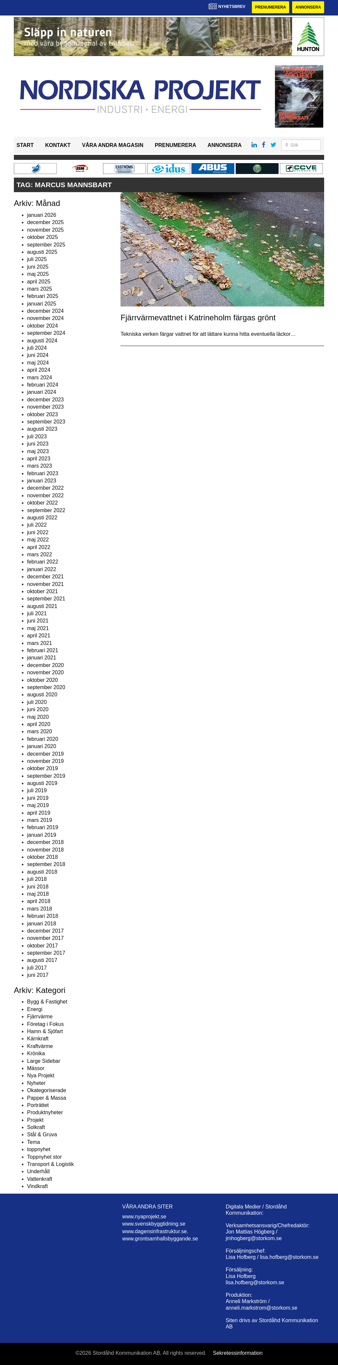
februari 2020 (42, 739)
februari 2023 (42, 473)
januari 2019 (41, 835)
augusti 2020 (42, 694)
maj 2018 (38, 894)
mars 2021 (39, 643)
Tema (33, 1142)
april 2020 (38, 724)
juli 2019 (37, 790)
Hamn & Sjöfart (45, 1031)
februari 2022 (42, 562)
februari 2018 (42, 916)
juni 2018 (38, 886)
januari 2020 (41, 746)
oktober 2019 (42, 768)
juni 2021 (38, 621)
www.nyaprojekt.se (144, 1216)
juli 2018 (37, 879)
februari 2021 (42, 650)
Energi (34, 1009)
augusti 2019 (42, 783)
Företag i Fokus (45, 1024)
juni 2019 (38, 798)
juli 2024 (37, 348)
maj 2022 (38, 539)
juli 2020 (37, 702)
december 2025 (45, 222)
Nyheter (36, 1083)
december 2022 (45, 488)
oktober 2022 (42, 503)
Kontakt (58, 145)
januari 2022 (41, 569)
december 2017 (45, 931)
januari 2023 (41, 480)
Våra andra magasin (112, 145)
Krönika (36, 1053)
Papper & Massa (46, 1098)
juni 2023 (38, 444)
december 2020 (45, 665)
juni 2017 (38, 975)
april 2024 (38, 370)
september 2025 (46, 244)
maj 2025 (38, 274)
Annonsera (308, 7)
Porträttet (38, 1105)
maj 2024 (38, 362)
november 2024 (45, 318)
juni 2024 (38, 355)
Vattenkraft (39, 1179)
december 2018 (45, 842)
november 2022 (45, 495)
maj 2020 (38, 717)
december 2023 (45, 399)
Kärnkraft (38, 1038)
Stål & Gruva (42, 1134)
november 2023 (45, 407)
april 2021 (38, 635)
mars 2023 (39, 466)
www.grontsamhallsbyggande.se (160, 1238)
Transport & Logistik (50, 1164)
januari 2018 (41, 923)
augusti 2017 (42, 960)
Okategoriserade (46, 1090)
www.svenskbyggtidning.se (153, 1224)
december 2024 (45, 311)
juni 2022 (38, 532)
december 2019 (45, 754)
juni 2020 (38, 709)
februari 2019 (42, 827)
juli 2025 (37, 259)
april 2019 (38, 813)
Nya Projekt (40, 1075)
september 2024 (46, 333)
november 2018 (45, 850)
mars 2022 (39, 554)
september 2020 (46, 687)
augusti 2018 (42, 872)
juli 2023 (37, 436)
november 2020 (45, 672)
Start (25, 145)
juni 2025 (38, 267)
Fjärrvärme (39, 1016)
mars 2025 (39, 289)
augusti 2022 (42, 517)
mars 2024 (39, 377)
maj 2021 (38, 628)
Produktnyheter (45, 1112)
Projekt (35, 1120)
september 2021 (46, 598)
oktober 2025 (42, 237)
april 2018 (38, 901)
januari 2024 (41, 392)
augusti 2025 (42, 252)
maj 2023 (38, 451)
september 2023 (46, 421)
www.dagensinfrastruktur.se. (155, 1231)
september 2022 (46, 510)
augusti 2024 (42, 340)
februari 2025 (42, 296)
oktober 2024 (42, 326)
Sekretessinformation (237, 1353)
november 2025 (45, 230)
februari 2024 (42, 385)
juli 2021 (37, 613)
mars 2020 (39, 731)
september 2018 (46, 864)
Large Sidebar (43, 1061)
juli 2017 (37, 968)
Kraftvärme (40, 1046)
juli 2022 (37, 525)
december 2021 (45, 576)
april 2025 (38, 281)
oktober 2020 (42, 680)
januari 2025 (41, 303)
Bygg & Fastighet (47, 1001)
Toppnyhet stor (44, 1157)
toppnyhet (38, 1149)
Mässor (35, 1068)
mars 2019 (39, 820)
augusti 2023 (42, 429)
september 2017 (46, 953)
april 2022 (38, 547)
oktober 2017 (42, 945)
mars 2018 (39, 909)
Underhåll (38, 1171)
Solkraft (36, 1127)
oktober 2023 (42, 414)
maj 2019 (38, 805)
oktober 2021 (42, 591)
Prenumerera (270, 7)
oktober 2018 (42, 857)
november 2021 (45, 584)
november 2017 (45, 938)
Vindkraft (37, 1186)
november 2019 (45, 761)
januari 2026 (41, 215)
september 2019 (46, 776)
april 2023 (38, 458)
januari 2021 (41, 657)
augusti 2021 (42, 606)
